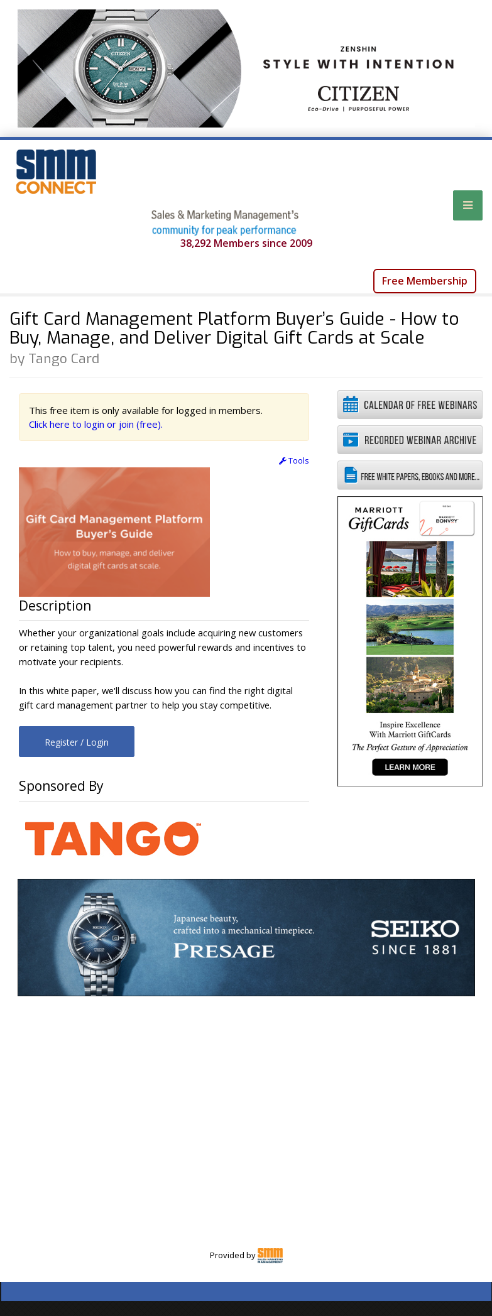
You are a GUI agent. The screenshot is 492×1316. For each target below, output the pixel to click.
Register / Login (77, 742)
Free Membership (424, 281)
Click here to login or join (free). (96, 424)
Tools (294, 460)
